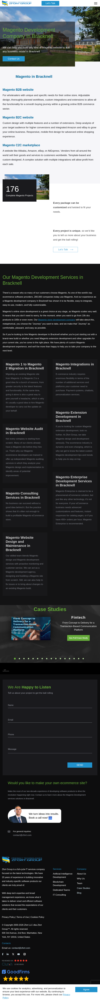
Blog (79, 893)
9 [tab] (51, 658)
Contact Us (13, 58)
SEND (80, 765)
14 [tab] (74, 658)
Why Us (81, 878)
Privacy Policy (8, 917)
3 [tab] (24, 658)
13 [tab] (69, 658)
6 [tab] (37, 658)
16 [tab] (83, 658)
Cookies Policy (37, 917)
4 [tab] (28, 658)
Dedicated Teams (61, 890)
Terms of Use (23, 917)
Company (81, 869)
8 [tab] (46, 658)
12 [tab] (65, 658)
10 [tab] (56, 658)
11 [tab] (60, 658)
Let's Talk (50, 3)
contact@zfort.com (22, 835)
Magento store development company (56, 320)
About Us (81, 874)
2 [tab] (19, 658)
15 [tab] (78, 658)
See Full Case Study (78, 638)
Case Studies (83, 888)
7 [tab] (42, 658)
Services (57, 869)
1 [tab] (14, 658)
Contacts (6, 943)
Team (79, 883)
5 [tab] (33, 658)
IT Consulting (59, 895)
